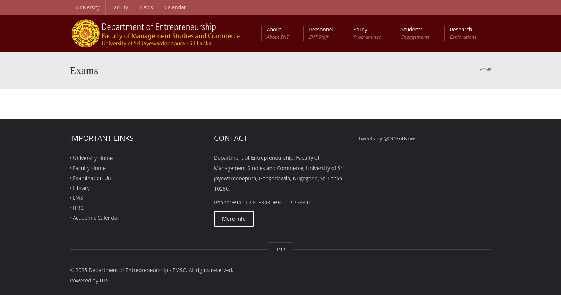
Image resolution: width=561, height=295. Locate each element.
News (146, 7)
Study (367, 33)
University (88, 7)
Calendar (175, 7)
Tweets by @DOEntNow (386, 138)
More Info (234, 218)
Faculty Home (89, 168)
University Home (93, 158)
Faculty (119, 7)
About (278, 33)
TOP (280, 249)
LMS (78, 197)
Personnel (321, 33)
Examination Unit (93, 177)
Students (415, 33)
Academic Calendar (96, 217)
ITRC (78, 207)
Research (463, 33)
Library (81, 187)
